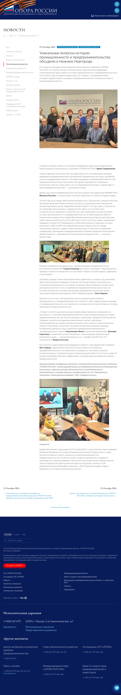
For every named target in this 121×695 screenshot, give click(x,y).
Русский (8, 534)
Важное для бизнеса (15, 60)
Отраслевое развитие (16, 68)
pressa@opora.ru (9, 673)
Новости (12, 36)
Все (8, 47)
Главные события (14, 52)
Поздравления (12, 100)
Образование (69, 589)
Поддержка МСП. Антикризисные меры (15, 105)
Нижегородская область (89, 47)
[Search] (17, 540)
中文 (24, 534)
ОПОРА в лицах (13, 77)
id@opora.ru (9, 627)
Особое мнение (13, 85)
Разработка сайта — (15, 598)
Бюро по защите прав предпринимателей (15, 90)
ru (117, 10)
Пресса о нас (12, 81)
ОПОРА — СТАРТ (13, 115)
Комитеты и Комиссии (12, 584)
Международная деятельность (19, 72)
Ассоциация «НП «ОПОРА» (13, 577)
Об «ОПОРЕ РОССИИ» (12, 573)
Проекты (67, 586)
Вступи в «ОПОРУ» (14, 565)
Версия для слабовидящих (105, 16)
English (17, 534)
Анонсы (9, 56)
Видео (9, 96)
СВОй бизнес (12, 111)
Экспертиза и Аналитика (13, 591)
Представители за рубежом (41, 630)
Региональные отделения (40, 627)
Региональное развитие (28, 36)
